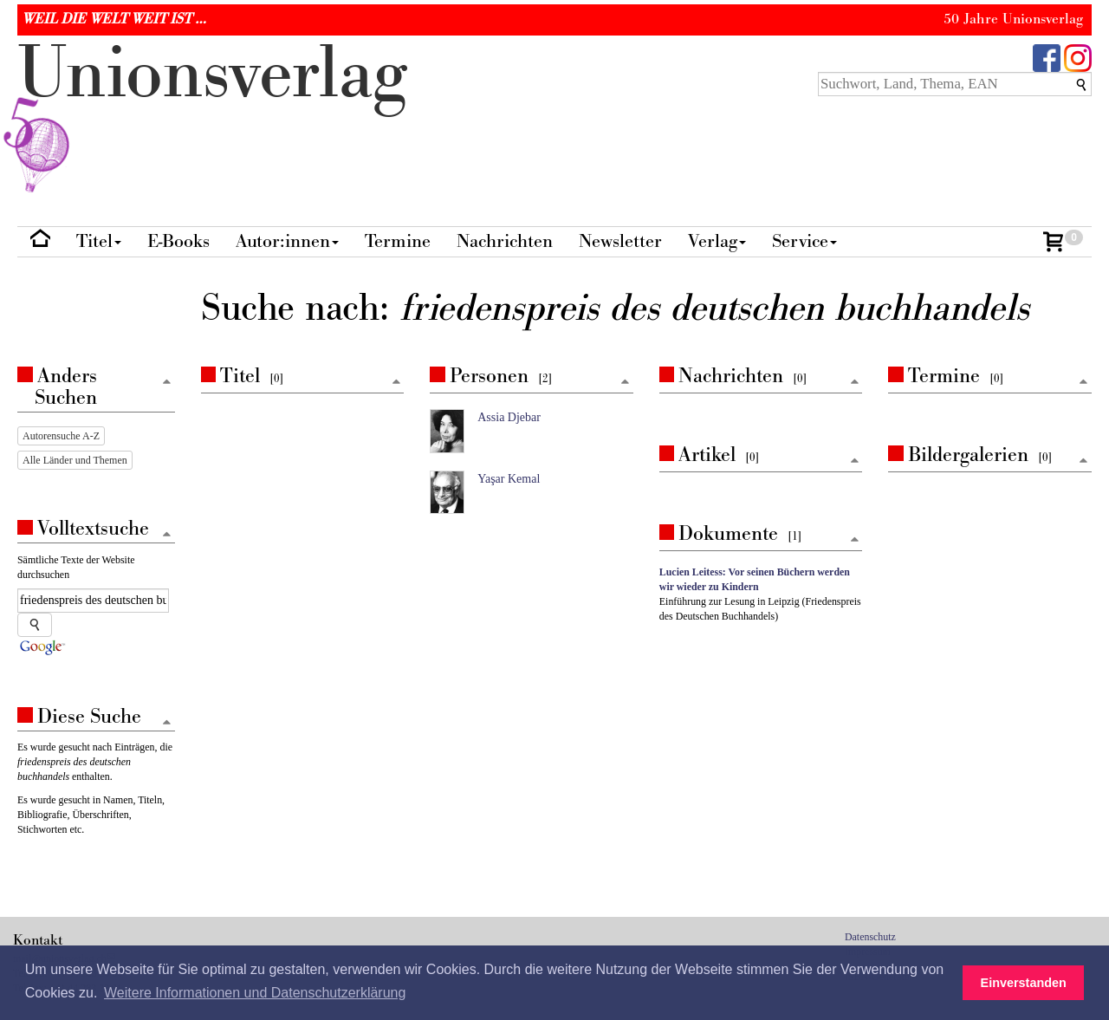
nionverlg (212, 114)
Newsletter (620, 241)
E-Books (178, 241)
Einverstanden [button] (1024, 983)
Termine (398, 241)
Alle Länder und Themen (75, 460)
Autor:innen (287, 241)
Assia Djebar (509, 417)
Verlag (717, 241)
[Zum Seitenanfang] (396, 382)
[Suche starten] (34, 625)
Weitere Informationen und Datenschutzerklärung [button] (254, 992)
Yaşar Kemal (508, 478)
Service (804, 241)
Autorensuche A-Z (61, 436)
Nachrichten (505, 241)
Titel (98, 241)
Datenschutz (870, 937)
